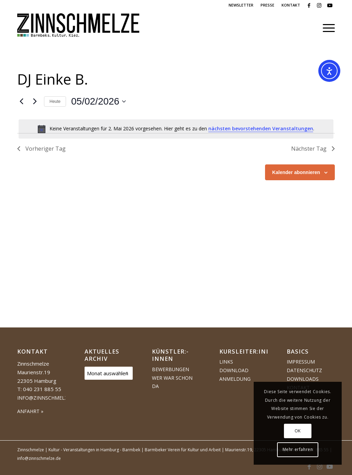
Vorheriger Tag (41, 148)
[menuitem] (241, 5)
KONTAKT (291, 5)
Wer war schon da (172, 382)
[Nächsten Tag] (35, 101)
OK (298, 431)
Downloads (303, 379)
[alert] (176, 129)
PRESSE (267, 5)
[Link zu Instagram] (319, 5)
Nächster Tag (313, 148)
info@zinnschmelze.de (47, 398)
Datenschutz (304, 370)
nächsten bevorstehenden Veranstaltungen (260, 128)
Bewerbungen (170, 369)
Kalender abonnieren (296, 172)
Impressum (301, 361)
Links (226, 361)
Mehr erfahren (298, 449)
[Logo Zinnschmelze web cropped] (78, 28)
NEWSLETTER (241, 5)
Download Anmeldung (235, 374)
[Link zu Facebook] (309, 5)
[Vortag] (21, 101)
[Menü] (326, 28)
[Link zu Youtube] (329, 5)
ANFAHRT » (30, 411)
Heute (55, 101)
